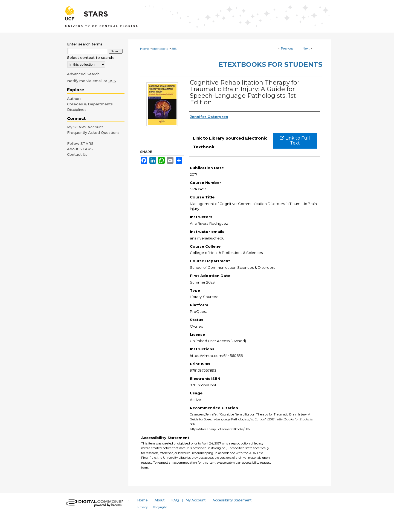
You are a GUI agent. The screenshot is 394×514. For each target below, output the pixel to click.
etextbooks (160, 49)
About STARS (80, 149)
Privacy (142, 507)
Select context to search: (90, 57)
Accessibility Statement (232, 500)
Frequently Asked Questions (93, 132)
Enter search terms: (85, 44)
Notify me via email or (91, 81)
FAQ (175, 500)
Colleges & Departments (90, 104)
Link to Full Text (295, 140)
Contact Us (77, 154)
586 (174, 49)
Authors (74, 98)
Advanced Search (83, 74)
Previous (287, 48)
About (160, 500)
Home (144, 49)
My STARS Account (85, 127)
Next (306, 48)
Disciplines (76, 109)
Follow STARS (80, 143)
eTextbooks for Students (270, 64)
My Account (196, 500)
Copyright (160, 507)
